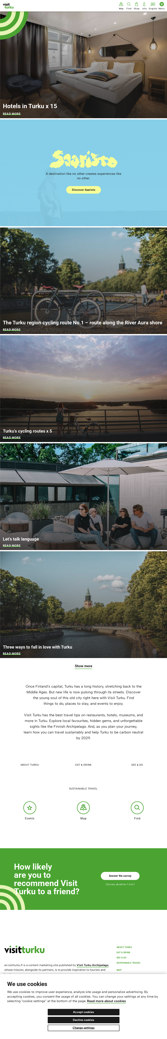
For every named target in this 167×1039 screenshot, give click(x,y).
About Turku (29, 757)
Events (29, 810)
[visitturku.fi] (24, 952)
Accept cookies (83, 1012)
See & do (137, 757)
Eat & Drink (83, 757)
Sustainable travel (83, 781)
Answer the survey (120, 875)
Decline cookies (83, 1020)
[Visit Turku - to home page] (8, 6)
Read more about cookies (106, 1001)
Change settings (84, 1028)
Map (83, 810)
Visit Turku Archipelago (92, 965)
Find (137, 810)
